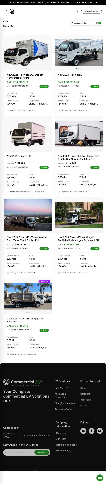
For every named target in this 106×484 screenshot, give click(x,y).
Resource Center (64, 415)
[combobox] (81, 23)
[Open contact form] (99, 477)
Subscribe (42, 458)
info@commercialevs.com (36, 441)
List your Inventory (91, 11)
